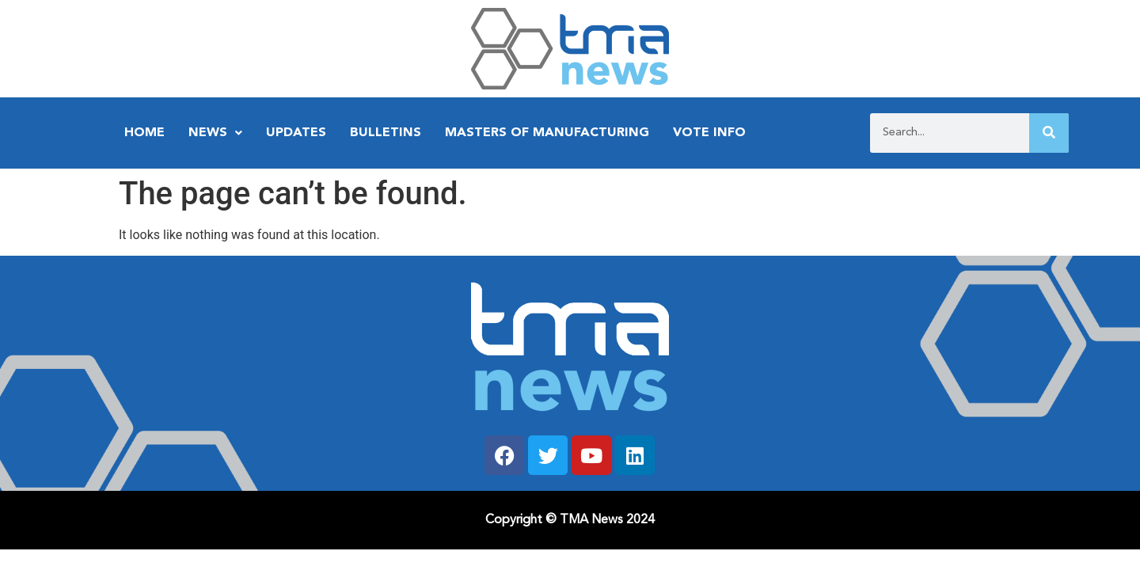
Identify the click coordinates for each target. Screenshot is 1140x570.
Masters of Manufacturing (547, 133)
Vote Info (709, 133)
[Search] (1049, 133)
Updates (296, 133)
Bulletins (385, 133)
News (215, 133)
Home (144, 133)
